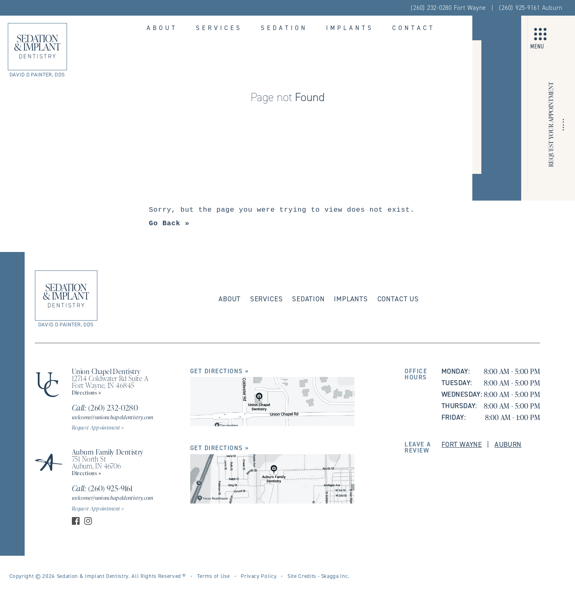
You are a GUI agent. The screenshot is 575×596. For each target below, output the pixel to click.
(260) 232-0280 (105, 407)
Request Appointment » (98, 427)
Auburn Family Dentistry (108, 451)
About (162, 28)
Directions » (86, 392)
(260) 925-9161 (102, 488)
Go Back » (169, 223)
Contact (413, 28)
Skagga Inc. (335, 576)
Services (219, 28)
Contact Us (398, 299)
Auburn (508, 444)
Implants (350, 28)
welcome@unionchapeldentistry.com (113, 417)
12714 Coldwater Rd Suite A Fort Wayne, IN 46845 (110, 382)
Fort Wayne (462, 444)
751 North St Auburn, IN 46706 (96, 462)
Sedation (284, 28)
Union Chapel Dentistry (106, 371)
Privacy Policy (258, 576)
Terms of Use (213, 576)
